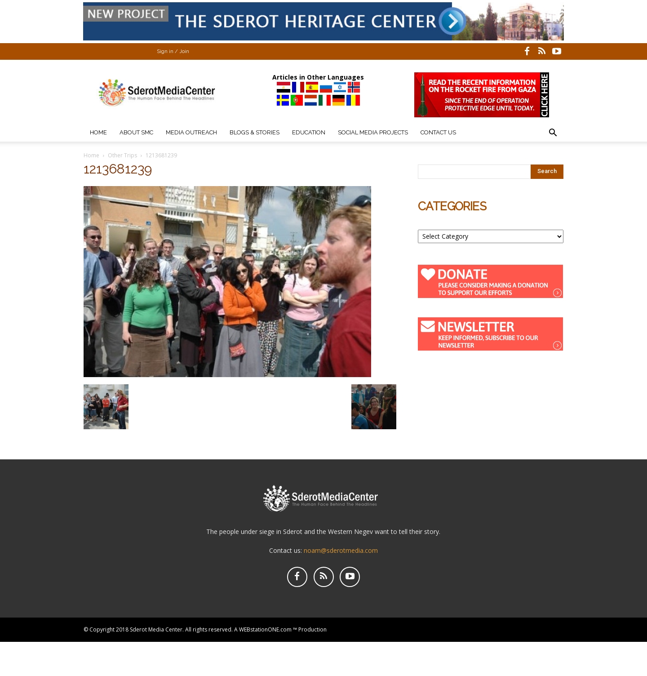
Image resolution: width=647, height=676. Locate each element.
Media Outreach (191, 132)
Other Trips (122, 155)
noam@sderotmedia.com (341, 550)
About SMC (136, 132)
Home (98, 132)
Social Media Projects (373, 132)
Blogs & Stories (254, 132)
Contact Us (438, 132)
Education (308, 132)
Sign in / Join (173, 51)
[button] (552, 133)
